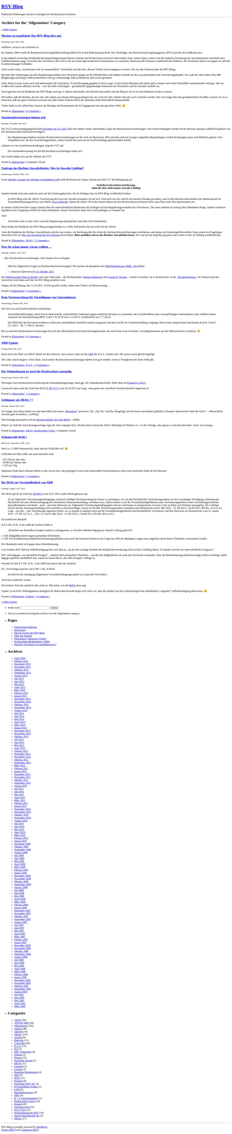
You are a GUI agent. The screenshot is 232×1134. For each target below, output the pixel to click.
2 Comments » (42, 240)
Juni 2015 (19, 681)
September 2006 (22, 954)
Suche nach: (14, 607)
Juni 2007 (19, 928)
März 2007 (19, 936)
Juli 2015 (19, 678)
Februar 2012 (21, 768)
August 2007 (20, 922)
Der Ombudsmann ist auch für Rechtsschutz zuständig (36, 371)
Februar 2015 (21, 693)
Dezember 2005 (22, 980)
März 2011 (19, 800)
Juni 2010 (19, 826)
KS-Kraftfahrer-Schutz (26, 1086)
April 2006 (19, 968)
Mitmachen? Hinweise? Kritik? (30, 638)
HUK (17, 1078)
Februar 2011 (21, 803)
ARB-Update (9, 343)
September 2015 (22, 672)
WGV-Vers (20, 1110)
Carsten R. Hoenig (117, 277)
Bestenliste (71, 411)
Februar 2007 (21, 939)
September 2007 (22, 919)
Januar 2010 (20, 841)
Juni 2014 (19, 716)
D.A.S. (29, 365)
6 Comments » (33, 111)
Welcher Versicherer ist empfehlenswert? (35, 644)
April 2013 (19, 748)
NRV (16, 1095)
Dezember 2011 (22, 774)
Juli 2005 (19, 994)
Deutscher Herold (23, 1060)
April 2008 (19, 899)
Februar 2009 (21, 870)
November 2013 (22, 733)
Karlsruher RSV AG (24, 1083)
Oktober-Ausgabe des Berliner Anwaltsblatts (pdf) (34, 179)
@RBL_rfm (131, 266)
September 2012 (22, 762)
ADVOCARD (21, 1023)
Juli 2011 (19, 788)
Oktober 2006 (21, 951)
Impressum (20, 630)
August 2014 (20, 710)
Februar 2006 (21, 974)
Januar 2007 (20, 942)
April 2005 (19, 1003)
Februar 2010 (21, 838)
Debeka (18, 1054)
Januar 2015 (20, 696)
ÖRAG (17, 1118)
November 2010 (22, 812)
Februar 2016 (21, 661)
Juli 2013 (19, 739)
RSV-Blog (12, 6)
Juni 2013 (19, 742)
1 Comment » (33, 393)
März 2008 (19, 901)
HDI (16, 1075)
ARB (90, 354)
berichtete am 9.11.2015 (55, 128)
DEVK (17, 1063)
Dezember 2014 (22, 698)
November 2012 (22, 756)
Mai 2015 (19, 684)
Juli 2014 (19, 713)
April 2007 (19, 933)
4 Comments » (33, 336)
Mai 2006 (19, 965)
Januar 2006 (20, 977)
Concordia (19, 1043)
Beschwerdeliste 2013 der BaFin (53, 419)
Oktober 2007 (21, 916)
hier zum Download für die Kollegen (41, 235)
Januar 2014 (20, 727)
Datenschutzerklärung (25, 627)
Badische (19, 1040)
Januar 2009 (20, 872)
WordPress (41, 1127)
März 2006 (19, 971)
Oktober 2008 (21, 881)
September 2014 (22, 707)
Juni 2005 (19, 997)
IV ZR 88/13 (36, 493)
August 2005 (20, 991)
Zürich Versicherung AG (26, 1115)
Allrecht (18, 1031)
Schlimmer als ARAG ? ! (17, 400)
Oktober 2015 (21, 669)
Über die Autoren (23, 635)
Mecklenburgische (23, 1092)
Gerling (18, 1069)
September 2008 (22, 884)
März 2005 (19, 1006)
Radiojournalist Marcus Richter (22, 277)
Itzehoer (30, 596)
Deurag (18, 1057)
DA (16, 1049)
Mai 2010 (19, 829)
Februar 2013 (21, 751)
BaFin (72, 585)
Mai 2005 (19, 1000)
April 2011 (19, 797)
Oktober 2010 (21, 814)
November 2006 (22, 948)
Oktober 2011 (21, 780)
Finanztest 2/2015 (136, 382)
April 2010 (19, 832)
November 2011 (22, 777)
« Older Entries (9, 29)
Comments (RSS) (30, 1130)
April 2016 (19, 658)
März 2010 (19, 835)
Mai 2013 (19, 745)
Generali (18, 1066)
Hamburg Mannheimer (26, 1072)
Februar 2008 (21, 904)
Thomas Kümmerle (93, 277)
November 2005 (22, 983)
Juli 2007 (19, 925)
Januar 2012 (20, 771)
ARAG (29, 240)
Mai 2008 (19, 896)
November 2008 (22, 878)
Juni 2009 (19, 858)
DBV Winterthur (22, 1052)
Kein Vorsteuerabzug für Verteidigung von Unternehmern (38, 297)
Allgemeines (17, 111)
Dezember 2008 (22, 875)
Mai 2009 (19, 861)
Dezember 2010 (22, 809)
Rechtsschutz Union (44, 430)
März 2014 (19, 725)
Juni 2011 (19, 791)
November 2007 (22, 913)
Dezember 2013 (22, 730)
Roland (18, 1104)
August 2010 (20, 820)
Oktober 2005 (21, 986)
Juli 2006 (19, 960)
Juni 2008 (19, 893)
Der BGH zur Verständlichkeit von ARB (27, 482)
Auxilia (18, 1037)
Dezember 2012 (22, 754)
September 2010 (22, 817)
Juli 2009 (19, 855)
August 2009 (20, 852)
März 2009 (19, 867)
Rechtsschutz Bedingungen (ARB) (32, 641)
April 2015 (19, 687)
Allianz (18, 1028)
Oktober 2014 (21, 704)
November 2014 (22, 701)
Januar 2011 (20, 806)
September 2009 (22, 849)
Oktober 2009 (21, 846)
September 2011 (22, 783)
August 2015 (20, 675)
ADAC (17, 1020)
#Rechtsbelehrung (114, 266)
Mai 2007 (19, 931)
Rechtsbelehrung (186, 277)
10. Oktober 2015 (45, 271)
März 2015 (19, 690)
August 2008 (20, 887)
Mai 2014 (19, 719)
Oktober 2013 (21, 736)
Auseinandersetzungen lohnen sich (23, 117)
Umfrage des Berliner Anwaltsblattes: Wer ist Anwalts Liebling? (42, 168)
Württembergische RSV (26, 1112)
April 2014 (19, 722)
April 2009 (19, 864)
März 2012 (19, 765)
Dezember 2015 (22, 664)
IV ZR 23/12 (52, 388)
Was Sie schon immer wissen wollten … (26, 246)
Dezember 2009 (22, 843)
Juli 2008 (19, 890)
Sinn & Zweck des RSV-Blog (29, 633)
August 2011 (20, 785)
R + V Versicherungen (25, 1098)
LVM (17, 1089)
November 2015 (22, 667)
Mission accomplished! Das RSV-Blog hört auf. (31, 35)
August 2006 (20, 957)
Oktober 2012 (21, 759)
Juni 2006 (19, 962)
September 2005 (22, 989)
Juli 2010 (19, 823)
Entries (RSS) (8, 1130)
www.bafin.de (60, 201)
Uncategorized (21, 1107)
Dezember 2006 (22, 945)
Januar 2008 (20, 907)
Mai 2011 (19, 794)
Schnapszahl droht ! (14, 437)
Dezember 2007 (22, 910)
